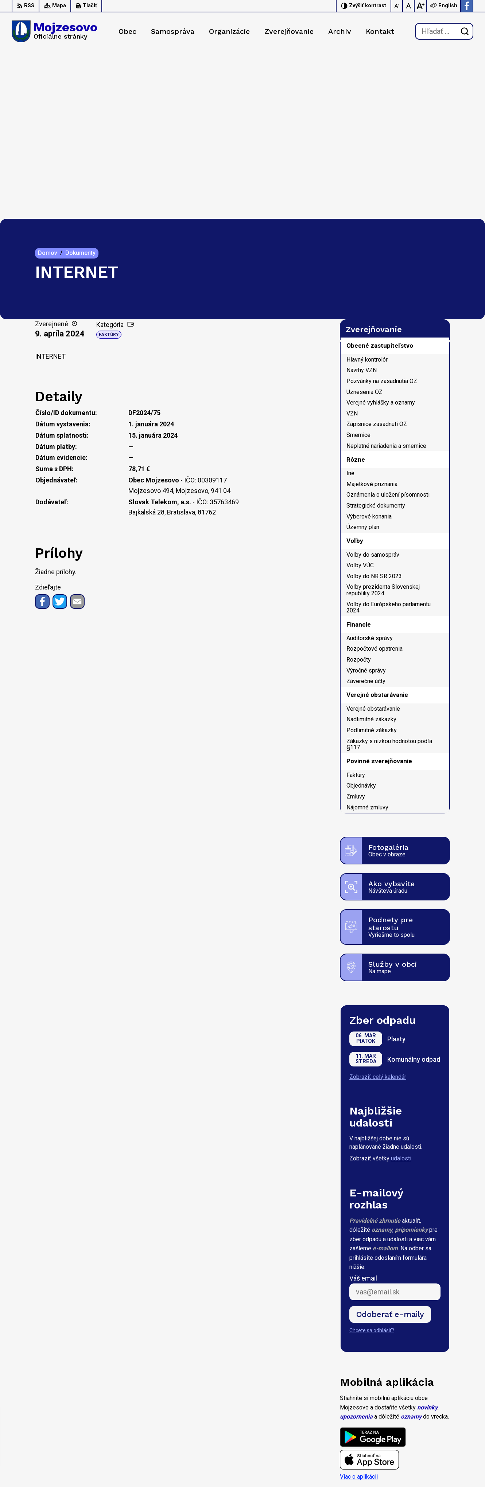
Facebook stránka (434, 1458)
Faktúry (109, 166)
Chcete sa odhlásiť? (371, 1162)
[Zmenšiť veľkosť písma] (397, 6)
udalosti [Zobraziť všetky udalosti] (401, 990)
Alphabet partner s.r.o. (108, 1397)
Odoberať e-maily (390, 1146)
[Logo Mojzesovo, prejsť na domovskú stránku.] (54, 31)
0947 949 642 (429, 1442)
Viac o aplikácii (359, 1308)
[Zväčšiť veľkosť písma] (420, 6)
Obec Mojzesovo (76, 1404)
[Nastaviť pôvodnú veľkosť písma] (409, 6)
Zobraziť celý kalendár (377, 908)
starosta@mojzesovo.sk (442, 1450)
